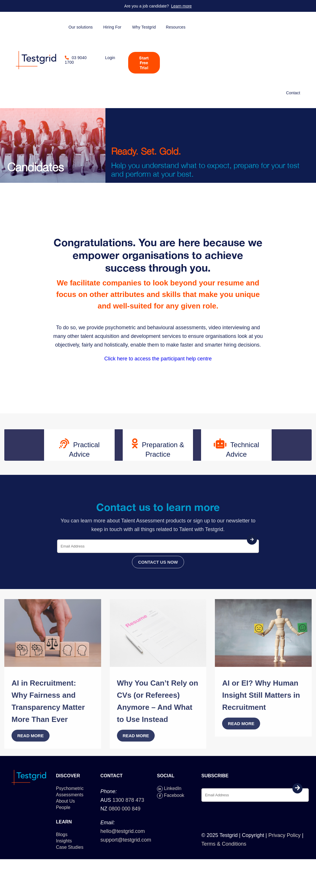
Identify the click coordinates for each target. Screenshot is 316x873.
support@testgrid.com (125, 840)
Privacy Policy (284, 835)
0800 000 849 (124, 809)
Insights (64, 840)
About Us (65, 801)
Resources (176, 27)
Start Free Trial (144, 62)
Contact (293, 93)
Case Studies (69, 847)
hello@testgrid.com (122, 831)
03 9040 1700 (76, 60)
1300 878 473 (128, 800)
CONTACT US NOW (158, 562)
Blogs (61, 834)
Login (110, 57)
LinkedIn (169, 788)
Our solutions (81, 27)
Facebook (170, 795)
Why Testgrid (144, 27)
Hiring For (112, 27)
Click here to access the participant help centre (158, 359)
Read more (30, 735)
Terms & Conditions (223, 844)
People (63, 807)
